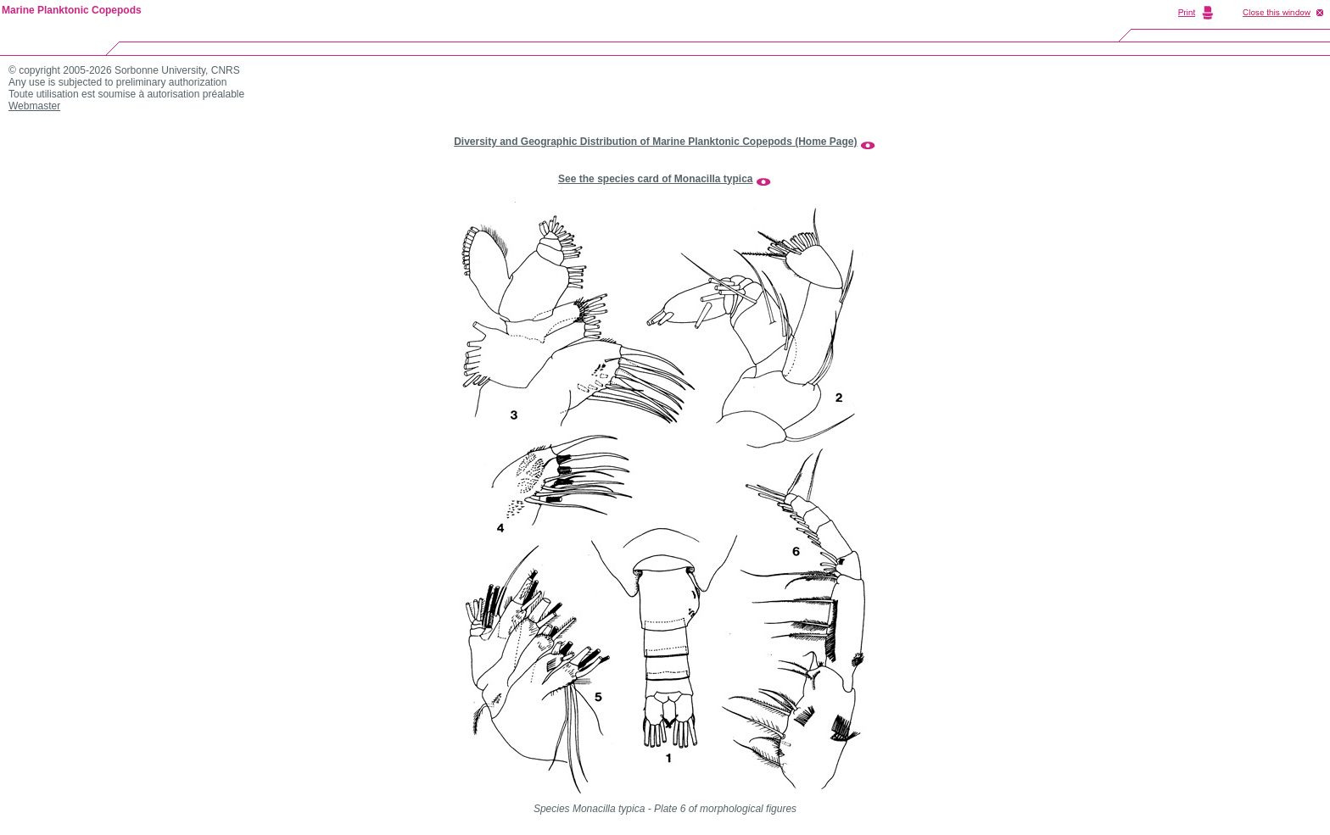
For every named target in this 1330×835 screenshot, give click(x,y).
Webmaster (34, 106)
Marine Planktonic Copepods (72, 10)
